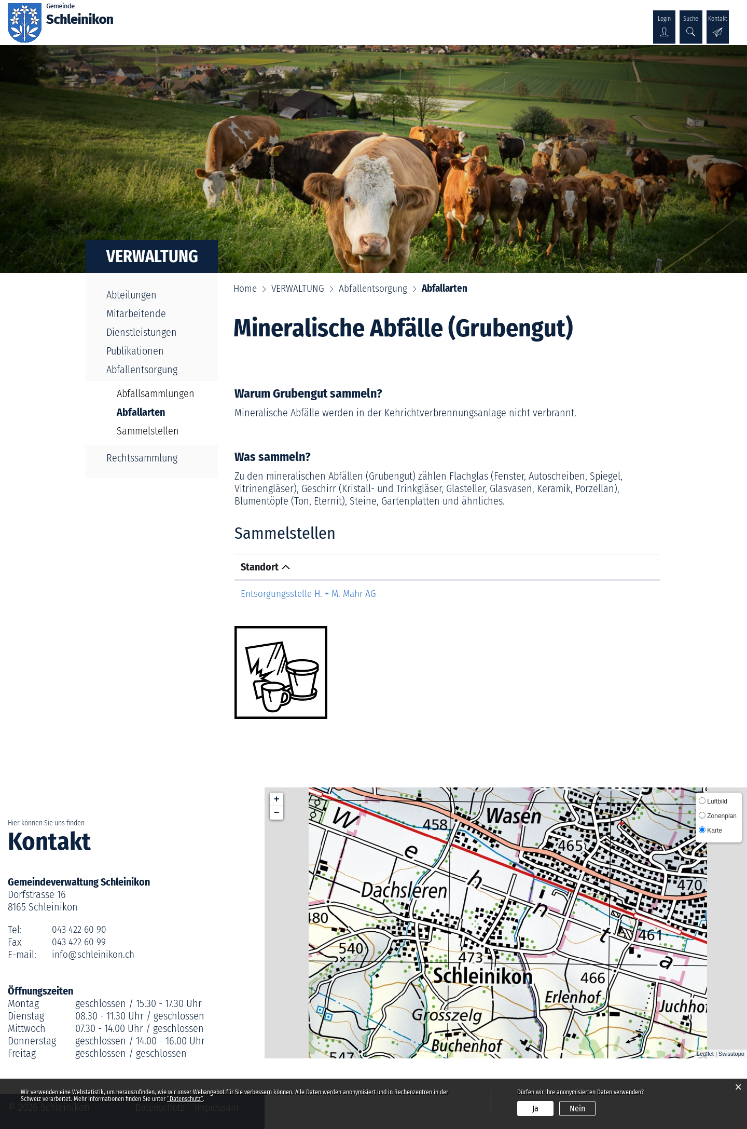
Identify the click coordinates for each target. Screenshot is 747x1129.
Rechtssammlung (141, 458)
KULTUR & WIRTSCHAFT (464, 19)
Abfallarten (158, 412)
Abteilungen (131, 295)
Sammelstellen (148, 431)
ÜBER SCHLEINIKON (184, 19)
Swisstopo (731, 1054)
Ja (535, 1108)
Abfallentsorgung (141, 369)
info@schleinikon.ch (95, 954)
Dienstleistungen (141, 332)
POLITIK (252, 19)
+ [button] (277, 799)
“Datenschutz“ (185, 1099)
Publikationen (135, 351)
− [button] (277, 813)
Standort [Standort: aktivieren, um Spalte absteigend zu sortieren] (260, 567)
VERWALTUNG (306, 19)
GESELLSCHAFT (374, 19)
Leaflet (705, 1054)
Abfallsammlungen (156, 393)
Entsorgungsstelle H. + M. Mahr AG (311, 593)
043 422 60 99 (80, 942)
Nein (577, 1108)
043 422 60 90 (80, 929)
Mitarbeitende (136, 313)
